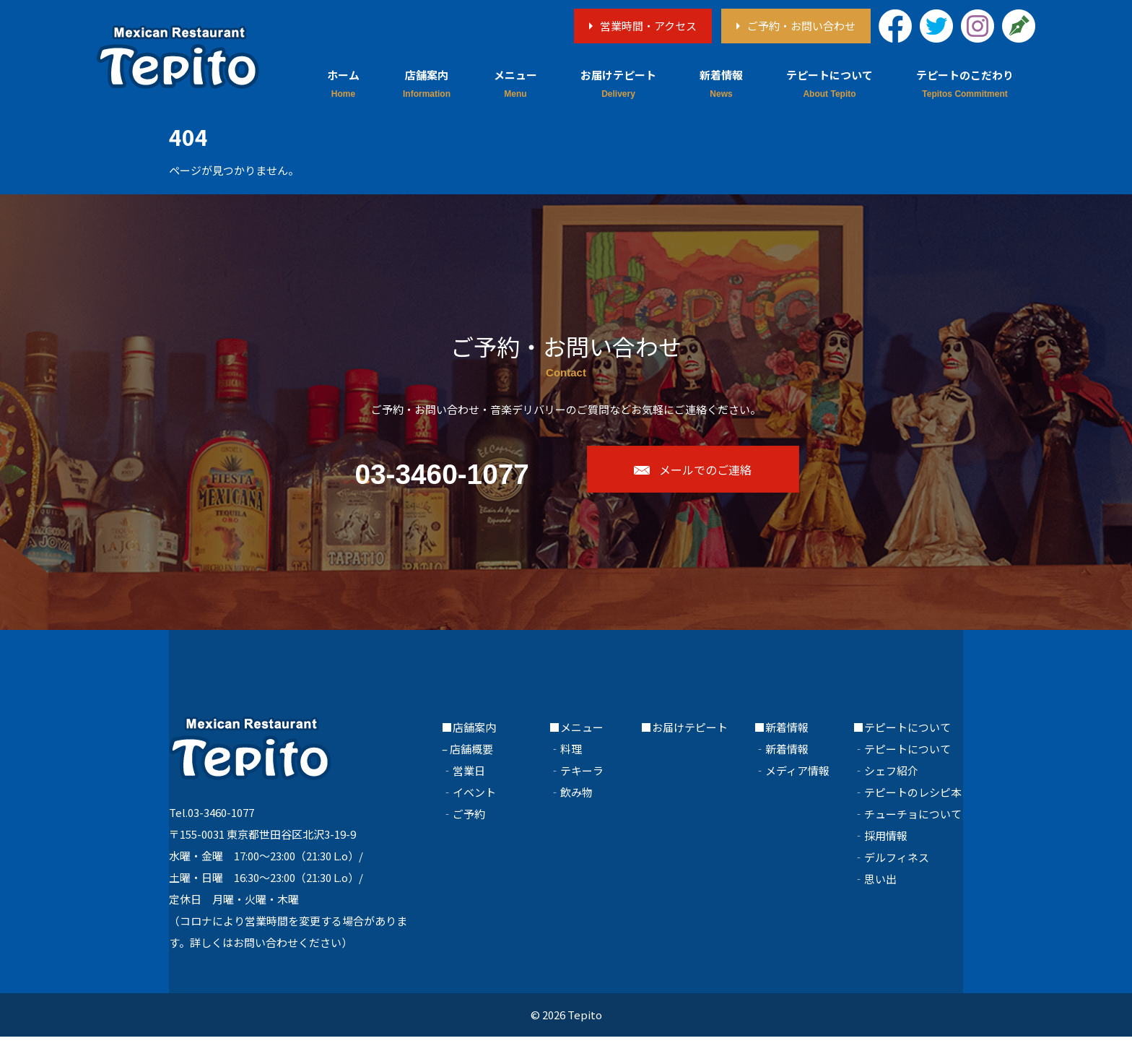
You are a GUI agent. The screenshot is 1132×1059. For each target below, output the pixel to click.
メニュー (515, 74)
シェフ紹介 (891, 792)
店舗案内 (426, 74)
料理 (571, 771)
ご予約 (469, 836)
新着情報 (721, 74)
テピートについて (829, 74)
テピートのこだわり (965, 74)
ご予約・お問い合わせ (801, 25)
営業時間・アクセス (648, 25)
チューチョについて (913, 836)
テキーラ (582, 792)
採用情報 (885, 857)
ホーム (343, 74)
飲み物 (576, 814)
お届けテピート (618, 74)
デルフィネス (896, 879)
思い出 (880, 901)
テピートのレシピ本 (913, 814)
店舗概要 (471, 771)
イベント (474, 814)
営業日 (469, 792)
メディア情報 (797, 792)
